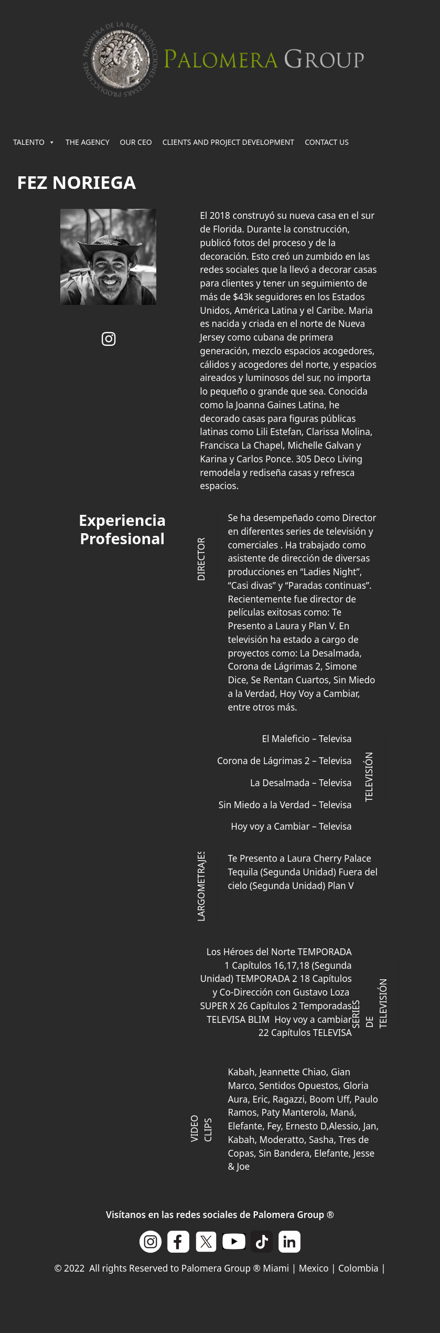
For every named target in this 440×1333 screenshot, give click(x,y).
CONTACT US (327, 142)
